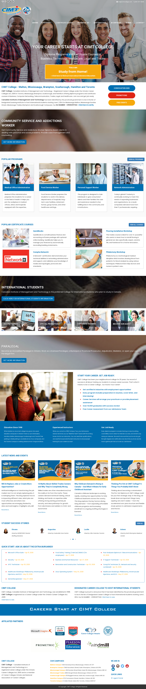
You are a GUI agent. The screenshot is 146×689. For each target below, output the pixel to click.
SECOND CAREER (11, 324)
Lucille (122, 529)
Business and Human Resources (67, 560)
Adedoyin (15, 529)
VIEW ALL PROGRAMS (136, 159)
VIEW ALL (140, 523)
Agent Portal (117, 678)
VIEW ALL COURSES (136, 225)
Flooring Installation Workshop (119, 231)
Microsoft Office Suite (16, 553)
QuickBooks (38, 231)
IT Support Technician (111, 560)
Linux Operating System (64, 572)
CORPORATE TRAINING (86, 324)
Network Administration (124, 187)
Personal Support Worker (88, 187)
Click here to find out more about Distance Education (73, 76)
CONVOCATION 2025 (122, 88)
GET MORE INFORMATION (14, 142)
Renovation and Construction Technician (70, 564)
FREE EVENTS (122, 103)
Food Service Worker (50, 187)
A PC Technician (14, 564)
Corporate (116, 23)
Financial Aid (83, 23)
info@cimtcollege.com (125, 2)
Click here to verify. (86, 105)
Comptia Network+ (41, 252)
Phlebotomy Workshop (115, 252)
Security (11, 560)
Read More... (6, 510)
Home (35, 23)
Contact (140, 23)
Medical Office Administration (17, 187)
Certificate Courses (64, 23)
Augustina (88, 529)
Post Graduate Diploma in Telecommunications (120, 553)
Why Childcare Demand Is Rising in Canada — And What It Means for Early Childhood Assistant (90, 487)
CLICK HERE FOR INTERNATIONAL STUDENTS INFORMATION (28, 298)
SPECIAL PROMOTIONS (50, 324)
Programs (46, 23)
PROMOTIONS (121, 95)
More (129, 23)
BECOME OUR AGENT (122, 324)
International (100, 23)
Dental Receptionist (15, 579)
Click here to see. (8, 600)
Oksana (51, 529)
